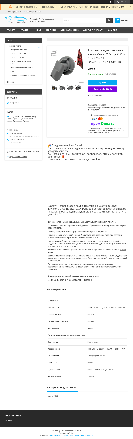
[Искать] (109, 20)
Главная (11, 30)
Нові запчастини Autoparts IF (22, 68)
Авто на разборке (70, 30)
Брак (13, 72)
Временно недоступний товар (23, 76)
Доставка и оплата (93, 30)
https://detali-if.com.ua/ (18, 157)
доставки (98, 264)
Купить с (103, 89)
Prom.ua (78, 431)
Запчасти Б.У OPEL (18, 54)
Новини (10, 82)
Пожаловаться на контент (58, 435)
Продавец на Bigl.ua (66, 433)
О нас (38, 30)
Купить (102, 82)
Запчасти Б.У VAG (18, 58)
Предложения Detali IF (20, 50)
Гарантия (112, 30)
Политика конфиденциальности (81, 435)
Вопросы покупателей (18, 37)
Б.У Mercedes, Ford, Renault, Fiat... (22, 63)
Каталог (24, 30)
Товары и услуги (14, 46)
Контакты (51, 30)
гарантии (109, 264)
